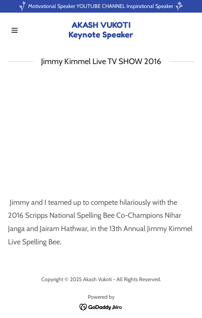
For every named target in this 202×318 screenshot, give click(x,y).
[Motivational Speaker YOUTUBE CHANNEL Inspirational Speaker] (101, 6)
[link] (101, 36)
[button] (22, 30)
